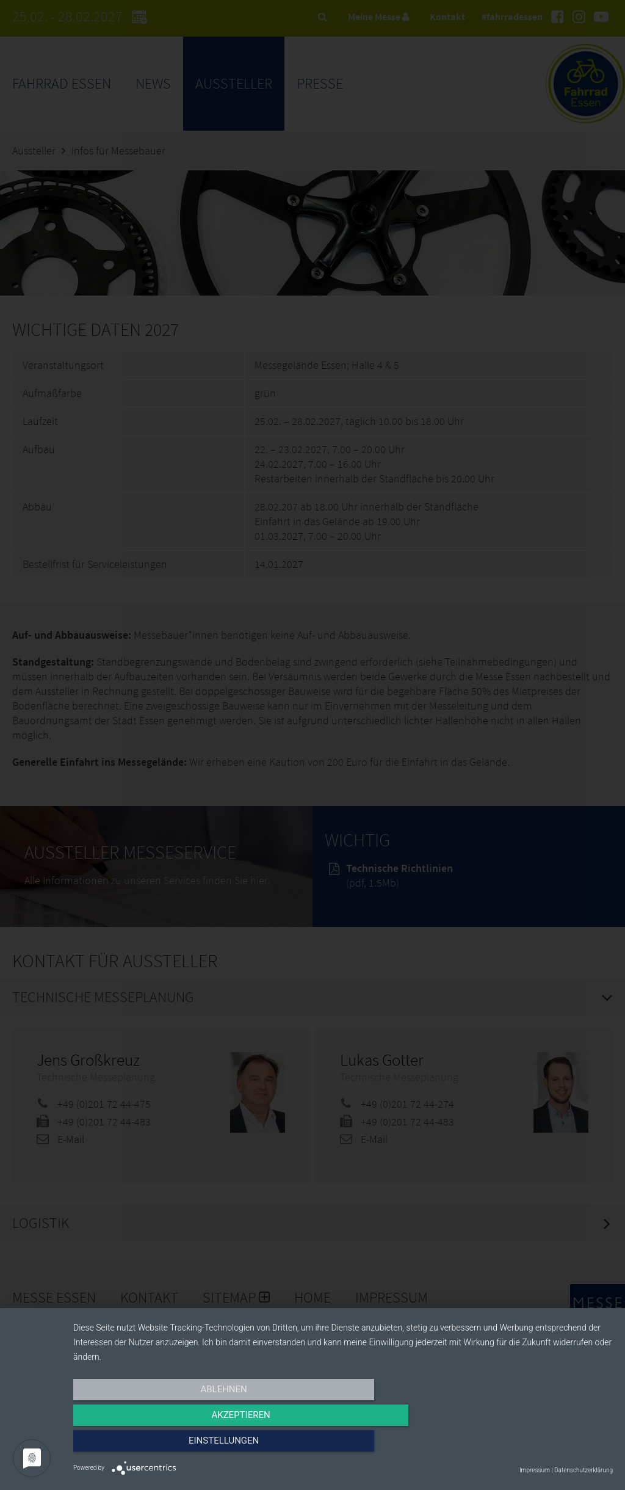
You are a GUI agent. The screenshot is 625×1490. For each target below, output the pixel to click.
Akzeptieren (343, 1445)
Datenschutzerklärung (583, 1470)
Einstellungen (532, 1445)
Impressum (534, 1470)
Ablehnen (154, 1445)
